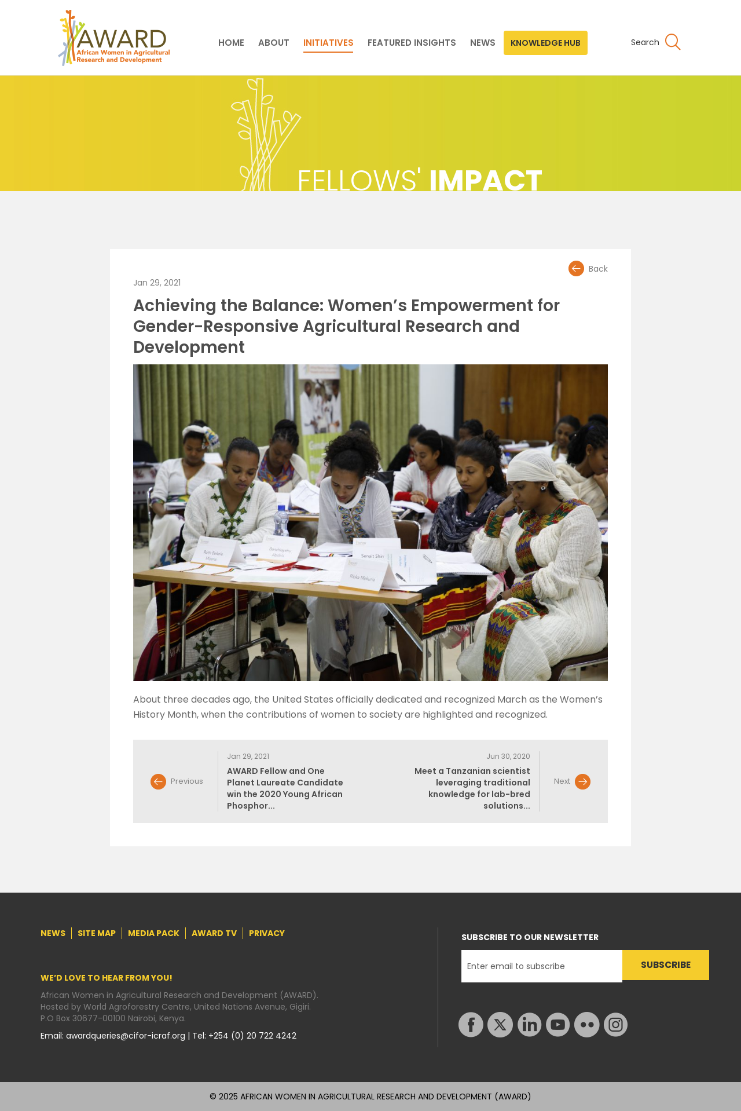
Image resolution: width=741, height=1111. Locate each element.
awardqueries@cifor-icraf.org (127, 1035)
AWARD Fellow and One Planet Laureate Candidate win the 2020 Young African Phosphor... (285, 788)
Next (562, 781)
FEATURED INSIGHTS (412, 42)
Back (598, 269)
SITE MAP (97, 933)
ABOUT (273, 42)
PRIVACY (267, 933)
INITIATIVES (328, 42)
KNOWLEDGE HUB (546, 43)
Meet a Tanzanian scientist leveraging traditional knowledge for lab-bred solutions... (472, 788)
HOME (231, 42)
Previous (187, 781)
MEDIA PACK (153, 933)
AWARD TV (214, 933)
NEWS (483, 42)
